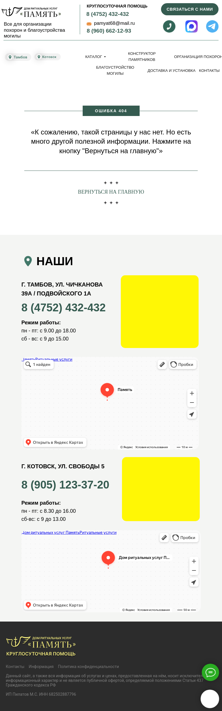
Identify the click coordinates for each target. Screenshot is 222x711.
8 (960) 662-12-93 (109, 31)
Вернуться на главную (111, 192)
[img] (31, 12)
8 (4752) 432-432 (107, 14)
